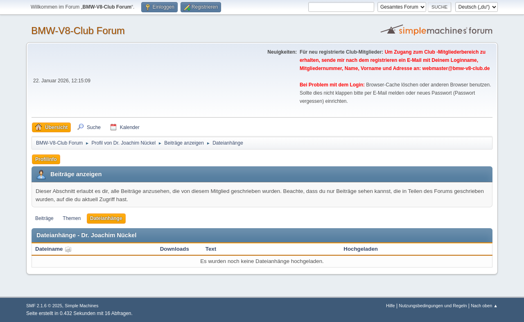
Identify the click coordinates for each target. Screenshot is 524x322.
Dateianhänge (106, 218)
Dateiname (53, 249)
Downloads (174, 249)
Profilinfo (46, 159)
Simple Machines (81, 305)
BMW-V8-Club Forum (78, 30)
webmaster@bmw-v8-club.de (456, 68)
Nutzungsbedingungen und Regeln (433, 305)
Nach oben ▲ (484, 305)
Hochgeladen (360, 249)
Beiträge (44, 218)
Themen (72, 218)
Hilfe (390, 305)
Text (211, 249)
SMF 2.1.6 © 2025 (44, 305)
